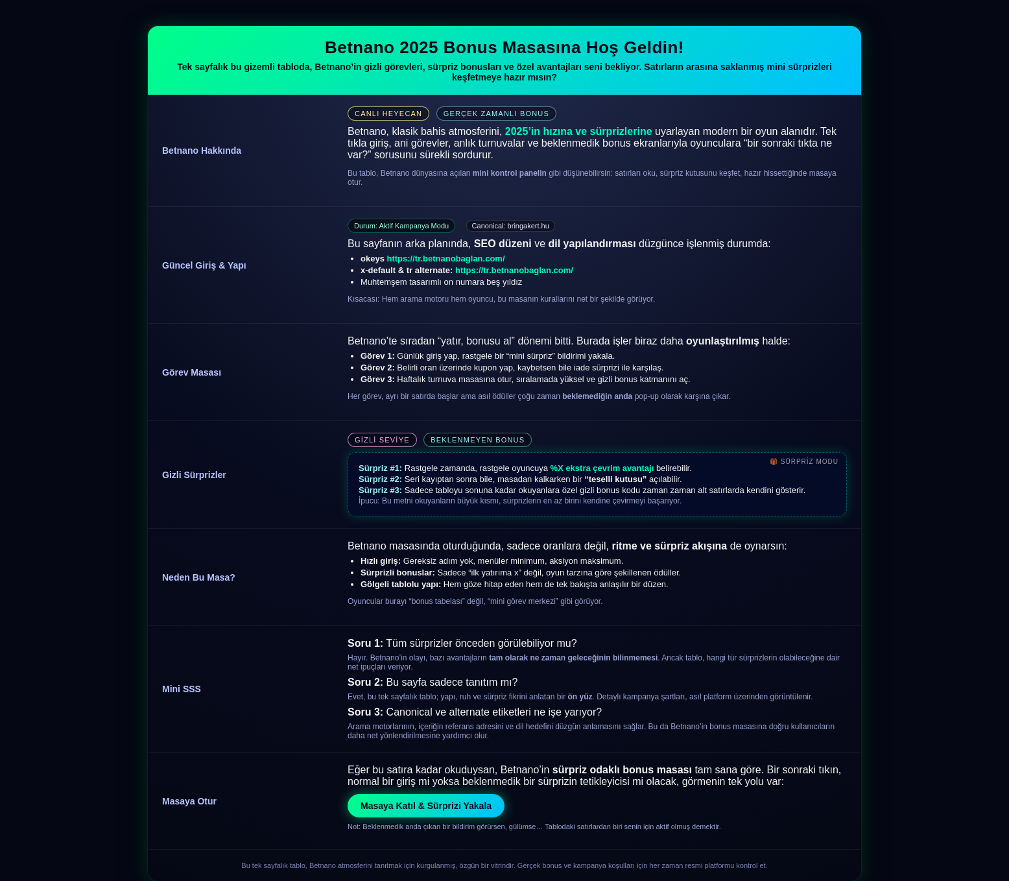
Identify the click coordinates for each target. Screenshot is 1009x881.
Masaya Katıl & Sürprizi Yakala (426, 806)
